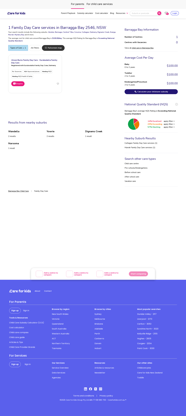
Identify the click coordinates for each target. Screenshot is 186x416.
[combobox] (143, 13)
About (37, 291)
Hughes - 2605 (144, 338)
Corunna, (77, 32)
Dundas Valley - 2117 (146, 314)
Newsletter (100, 372)
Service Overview (60, 367)
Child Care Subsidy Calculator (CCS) (26, 322)
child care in (143, 48)
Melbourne (100, 319)
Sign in (26, 310)
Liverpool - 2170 (144, 319)
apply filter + (169, 121)
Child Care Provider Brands (22, 347)
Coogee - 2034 (144, 343)
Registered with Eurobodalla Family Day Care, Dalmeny (33, 65)
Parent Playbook (68, 13)
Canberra (99, 338)
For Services (18, 355)
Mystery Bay (19, 35)
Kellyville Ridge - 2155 (147, 333)
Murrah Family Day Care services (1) (140, 147)
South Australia (59, 328)
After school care (132, 176)
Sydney (98, 314)
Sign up (15, 310)
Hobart (98, 348)
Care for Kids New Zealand (149, 372)
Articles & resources (104, 367)
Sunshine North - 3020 (147, 328)
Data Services (58, 372)
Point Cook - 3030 (145, 348)
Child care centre (132, 163)
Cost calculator (101, 13)
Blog (112, 13)
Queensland (57, 323)
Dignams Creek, (103, 32)
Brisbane (99, 323)
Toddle (140, 377)
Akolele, (51, 32)
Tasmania (56, 348)
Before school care (133, 172)
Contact (48, 291)
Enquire (18, 84)
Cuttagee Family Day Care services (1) (141, 143)
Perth (97, 333)
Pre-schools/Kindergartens (136, 168)
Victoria (55, 319)
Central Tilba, (68, 32)
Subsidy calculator (85, 13)
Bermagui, (59, 32)
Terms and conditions (83, 395)
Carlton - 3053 (144, 323)
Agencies (56, 377)
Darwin (98, 343)
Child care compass (18, 332)
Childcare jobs (144, 367)
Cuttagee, (85, 32)
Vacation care (130, 181)
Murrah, (11, 35)
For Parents (17, 301)
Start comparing (138, 274)
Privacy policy (106, 395)
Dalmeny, (93, 32)
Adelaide (99, 328)
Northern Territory (61, 343)
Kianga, (113, 32)
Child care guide (17, 337)
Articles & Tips (16, 342)
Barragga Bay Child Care (18, 191)
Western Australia (60, 333)
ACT (54, 338)
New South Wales (60, 314)
